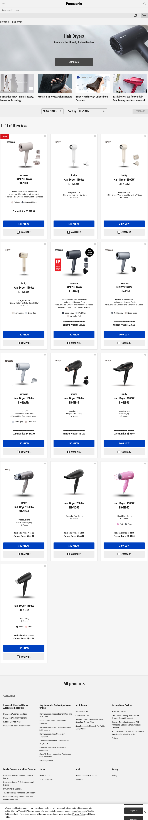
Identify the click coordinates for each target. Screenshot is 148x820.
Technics (79, 779)
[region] (74, 812)
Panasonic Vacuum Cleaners (15, 718)
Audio (78, 769)
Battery (115, 769)
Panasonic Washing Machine (15, 714)
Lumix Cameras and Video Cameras (19, 769)
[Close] (144, 811)
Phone (42, 769)
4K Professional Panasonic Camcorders (19, 793)
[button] (52, 111)
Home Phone (44, 776)
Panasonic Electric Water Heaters (16, 726)
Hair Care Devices (119, 712)
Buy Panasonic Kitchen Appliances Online (55, 706)
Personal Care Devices (122, 705)
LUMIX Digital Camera (12, 789)
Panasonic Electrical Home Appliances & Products (15, 706)
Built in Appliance (46, 761)
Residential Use (82, 712)
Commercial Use (82, 715)
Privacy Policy (79, 814)
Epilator (115, 738)
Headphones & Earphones (86, 776)
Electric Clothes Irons (11, 722)
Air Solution (81, 705)
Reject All (134, 810)
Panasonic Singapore (11, 10)
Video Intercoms (46, 779)
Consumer (9, 696)
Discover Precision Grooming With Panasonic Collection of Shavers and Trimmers (126, 725)
